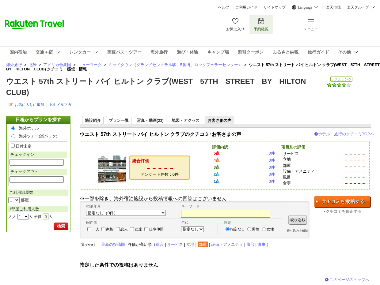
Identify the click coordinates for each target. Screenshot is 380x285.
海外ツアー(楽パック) (38, 136)
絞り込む (297, 220)
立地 (190, 244)
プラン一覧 (119, 120)
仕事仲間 (156, 229)
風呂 (250, 244)
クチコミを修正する (344, 211)
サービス (175, 244)
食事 (262, 244)
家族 (109, 229)
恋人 (124, 229)
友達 (138, 229)
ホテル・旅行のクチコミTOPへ (346, 134)
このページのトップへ (349, 279)
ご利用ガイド (246, 7)
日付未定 (24, 146)
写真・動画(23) (150, 120)
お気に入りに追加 (29, 105)
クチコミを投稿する (342, 202)
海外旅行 (14, 64)
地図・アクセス (186, 120)
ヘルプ (223, 7)
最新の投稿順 (113, 244)
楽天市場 (333, 7)
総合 (160, 244)
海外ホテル (29, 128)
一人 (95, 229)
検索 (61, 226)
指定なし (237, 229)
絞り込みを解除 (297, 230)
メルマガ (64, 105)
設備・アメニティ (227, 244)
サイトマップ (275, 7)
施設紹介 (93, 120)
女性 (270, 229)
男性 (255, 229)
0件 (272, 153)
